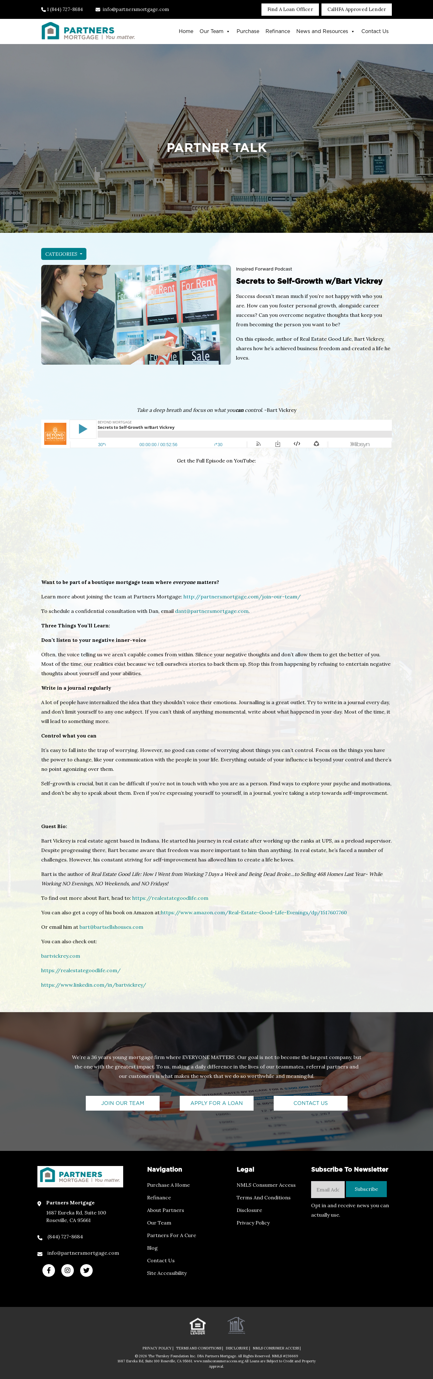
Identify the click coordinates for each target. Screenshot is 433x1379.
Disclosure (249, 1210)
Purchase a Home (168, 1185)
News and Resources (325, 31)
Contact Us (375, 31)
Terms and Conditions (264, 1197)
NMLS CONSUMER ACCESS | (277, 1348)
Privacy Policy (253, 1222)
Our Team (215, 31)
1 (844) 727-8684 (62, 9)
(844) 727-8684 (65, 1236)
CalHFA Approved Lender (356, 9)
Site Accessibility (167, 1273)
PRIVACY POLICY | (157, 1348)
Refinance (278, 31)
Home (186, 31)
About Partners (165, 1210)
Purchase (248, 31)
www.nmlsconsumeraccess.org (219, 1361)
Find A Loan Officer (290, 9)
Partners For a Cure (171, 1235)
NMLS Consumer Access (266, 1185)
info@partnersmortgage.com (132, 9)
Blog (152, 1248)
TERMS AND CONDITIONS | (199, 1348)
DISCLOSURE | (238, 1348)
